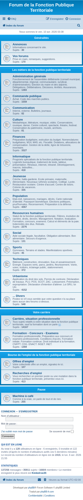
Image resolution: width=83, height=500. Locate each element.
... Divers (19, 296)
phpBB (31, 487)
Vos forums (21, 56)
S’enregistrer (28, 411)
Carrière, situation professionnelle (36, 318)
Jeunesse (19, 176)
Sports (17, 247)
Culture (18, 119)
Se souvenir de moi (61, 431)
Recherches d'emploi (27, 373)
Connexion (8, 411)
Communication (24, 107)
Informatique (21, 156)
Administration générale (29, 76)
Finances (19, 136)
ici (59, 324)
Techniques (21, 259)
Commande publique (27, 96)
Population (20, 196)
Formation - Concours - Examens (35, 333)
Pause (41, 389)
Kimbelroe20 (39, 473)
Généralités (41, 38)
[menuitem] (11, 19)
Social (17, 232)
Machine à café (23, 396)
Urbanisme (20, 276)
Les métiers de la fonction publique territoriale (41, 69)
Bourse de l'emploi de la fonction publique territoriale (41, 355)
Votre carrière (41, 312)
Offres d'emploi (23, 361)
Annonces (20, 44)
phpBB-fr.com (47, 491)
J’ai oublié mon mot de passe (17, 431)
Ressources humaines (28, 213)
